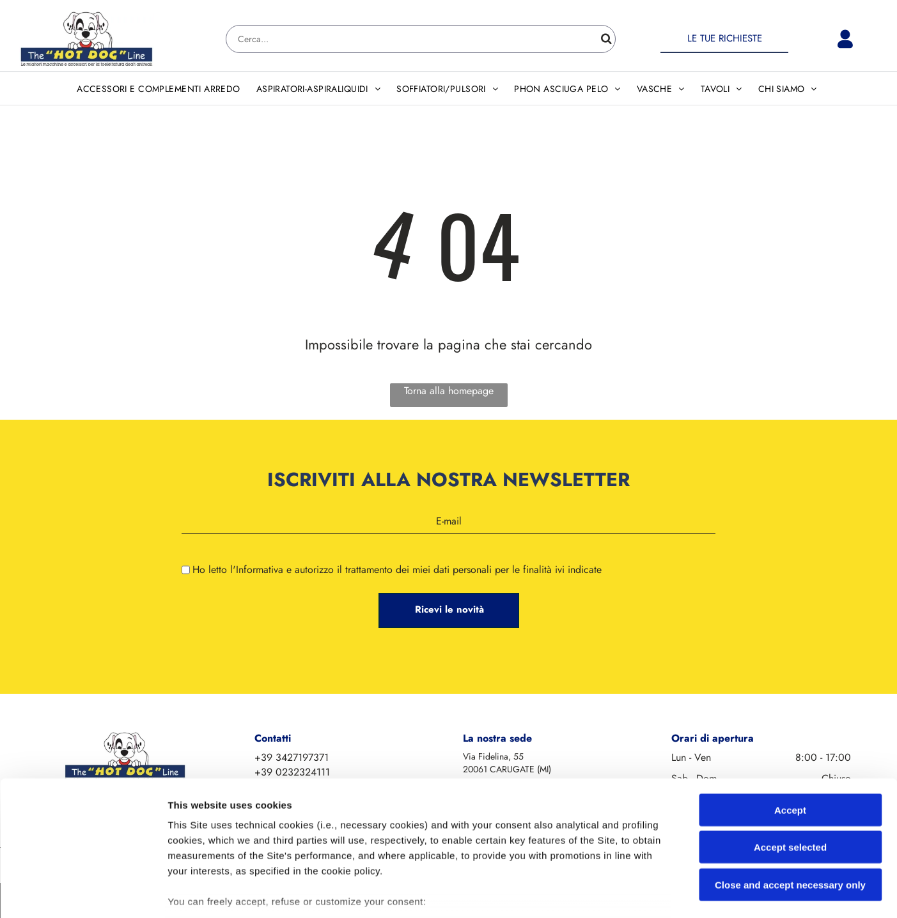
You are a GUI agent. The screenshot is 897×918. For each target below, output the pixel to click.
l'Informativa (256, 569)
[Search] (421, 39)
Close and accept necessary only (790, 795)
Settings (650, 892)
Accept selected (790, 758)
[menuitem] (160, 88)
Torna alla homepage (449, 390)
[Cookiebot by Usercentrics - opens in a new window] (83, 893)
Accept (790, 720)
